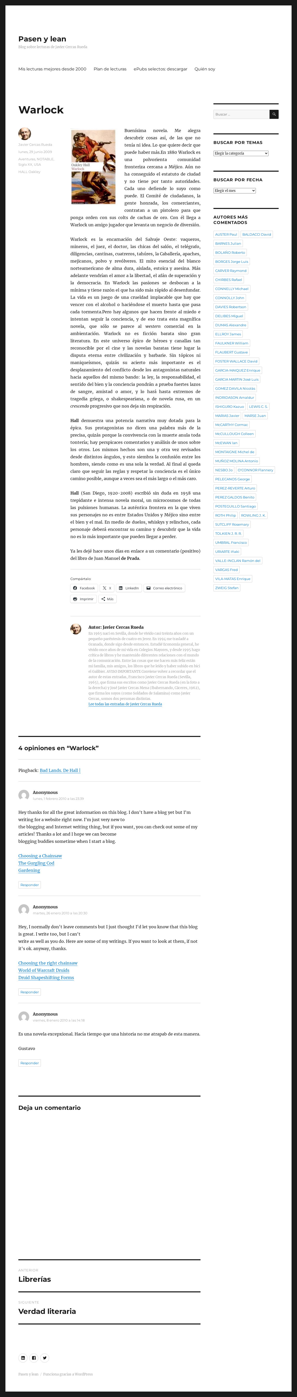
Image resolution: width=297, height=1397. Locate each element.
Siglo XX (25, 164)
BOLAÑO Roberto (230, 252)
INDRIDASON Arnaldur (234, 397)
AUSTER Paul (226, 234)
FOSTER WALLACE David (236, 361)
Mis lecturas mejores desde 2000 (52, 69)
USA (37, 164)
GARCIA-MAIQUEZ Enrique (237, 370)
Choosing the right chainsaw (47, 963)
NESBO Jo (224, 470)
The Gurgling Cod (36, 863)
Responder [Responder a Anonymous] (29, 885)
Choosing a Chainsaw (40, 855)
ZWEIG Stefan (227, 588)
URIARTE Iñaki (227, 551)
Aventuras (26, 159)
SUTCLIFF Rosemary (232, 524)
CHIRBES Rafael (228, 280)
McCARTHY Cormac (231, 425)
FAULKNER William (231, 343)
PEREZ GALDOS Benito (234, 497)
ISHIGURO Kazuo (229, 406)
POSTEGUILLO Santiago (235, 506)
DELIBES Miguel (229, 316)
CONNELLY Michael (232, 289)
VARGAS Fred (226, 570)
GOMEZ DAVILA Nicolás (235, 388)
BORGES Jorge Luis (231, 261)
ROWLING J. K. (253, 515)
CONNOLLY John (229, 298)
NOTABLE (45, 159)
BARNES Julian (228, 243)
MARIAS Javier (227, 416)
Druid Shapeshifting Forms (46, 977)
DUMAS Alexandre (230, 325)
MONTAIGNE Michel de (234, 452)
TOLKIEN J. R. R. (228, 533)
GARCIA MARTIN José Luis (236, 379)
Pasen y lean (42, 38)
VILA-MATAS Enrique (232, 579)
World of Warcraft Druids (43, 970)
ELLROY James (228, 334)
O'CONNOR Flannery (255, 470)
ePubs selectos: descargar (160, 69)
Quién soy (205, 69)
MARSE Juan (255, 416)
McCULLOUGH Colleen (234, 434)
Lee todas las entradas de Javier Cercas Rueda (125, 704)
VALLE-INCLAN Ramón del (238, 561)
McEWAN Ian (226, 443)
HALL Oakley (29, 172)
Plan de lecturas (110, 69)
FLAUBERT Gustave (231, 352)
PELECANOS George (232, 479)
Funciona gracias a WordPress (68, 1374)
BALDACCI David (256, 234)
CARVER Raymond (231, 271)
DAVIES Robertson (230, 307)
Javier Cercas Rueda (35, 144)
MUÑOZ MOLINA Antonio (236, 461)
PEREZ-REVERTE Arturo (235, 488)
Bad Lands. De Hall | (60, 770)
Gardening (29, 870)
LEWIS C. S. (258, 406)
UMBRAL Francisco (231, 542)
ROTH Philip (225, 515)
